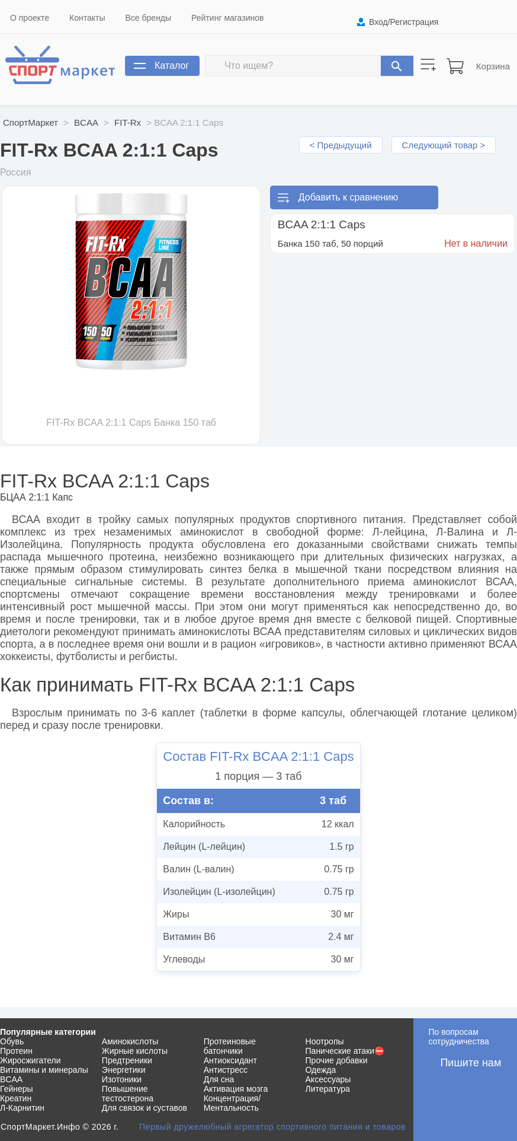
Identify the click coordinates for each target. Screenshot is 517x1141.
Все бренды (149, 18)
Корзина (493, 66)
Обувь (12, 1041)
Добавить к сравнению (348, 197)
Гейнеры (16, 1089)
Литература (328, 1089)
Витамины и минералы (44, 1070)
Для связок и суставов (144, 1108)
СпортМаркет (30, 122)
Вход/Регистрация (403, 22)
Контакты (87, 18)
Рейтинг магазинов (227, 18)
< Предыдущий (341, 145)
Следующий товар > (444, 145)
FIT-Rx (127, 122)
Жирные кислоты (135, 1051)
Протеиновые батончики (230, 1046)
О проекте (29, 18)
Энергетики (124, 1070)
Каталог (172, 65)
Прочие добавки (337, 1060)
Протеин (16, 1051)
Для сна (219, 1079)
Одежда (321, 1070)
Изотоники (122, 1079)
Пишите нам (470, 1063)
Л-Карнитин (22, 1108)
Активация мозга (236, 1089)
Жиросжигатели (30, 1060)
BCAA (86, 122)
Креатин (15, 1098)
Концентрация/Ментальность (232, 1103)
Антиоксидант (230, 1060)
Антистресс (226, 1070)
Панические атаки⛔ (345, 1051)
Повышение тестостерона (127, 1093)
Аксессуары (328, 1079)
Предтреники (127, 1060)
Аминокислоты (130, 1041)
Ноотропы (325, 1041)
